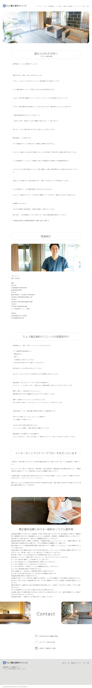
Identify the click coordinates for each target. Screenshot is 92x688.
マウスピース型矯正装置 (48, 6)
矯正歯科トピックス (76, 663)
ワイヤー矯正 (58, 6)
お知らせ (64, 663)
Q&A (69, 663)
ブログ (84, 663)
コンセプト (39, 6)
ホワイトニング (77, 6)
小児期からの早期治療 (67, 6)
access (23, 668)
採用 (88, 663)
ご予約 (87, 6)
